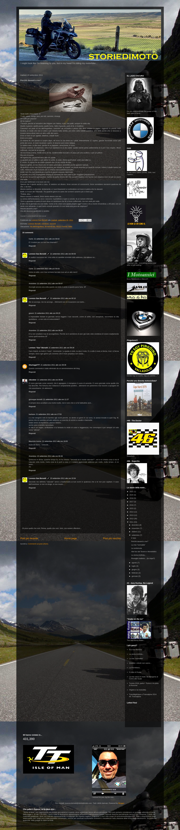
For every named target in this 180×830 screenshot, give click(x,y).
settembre (136, 535)
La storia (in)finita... (138, 555)
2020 (132, 495)
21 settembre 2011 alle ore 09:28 (61, 348)
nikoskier (32, 380)
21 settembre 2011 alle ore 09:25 (47, 313)
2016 (132, 505)
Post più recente (29, 538)
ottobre (135, 532)
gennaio (135, 576)
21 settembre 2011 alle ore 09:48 (50, 380)
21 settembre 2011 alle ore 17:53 (49, 414)
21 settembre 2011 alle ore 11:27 (56, 399)
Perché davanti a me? (139, 541)
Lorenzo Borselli (34, 224)
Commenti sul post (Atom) (38, 544)
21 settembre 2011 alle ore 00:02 (47, 239)
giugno (134, 569)
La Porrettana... (135, 668)
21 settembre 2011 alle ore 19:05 (55, 441)
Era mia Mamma (135, 650)
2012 (132, 519)
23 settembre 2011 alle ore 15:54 (63, 478)
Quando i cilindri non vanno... (140, 663)
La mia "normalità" (138, 545)
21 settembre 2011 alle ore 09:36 (53, 365)
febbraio (135, 573)
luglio (134, 566)
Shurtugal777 (34, 365)
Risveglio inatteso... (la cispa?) (143, 558)
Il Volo (133, 538)
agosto (134, 563)
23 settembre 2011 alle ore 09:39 (50, 456)
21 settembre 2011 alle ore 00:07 (50, 284)
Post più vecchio (112, 538)
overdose (45, 224)
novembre (136, 528)
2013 (132, 515)
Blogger (121, 803)
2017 (132, 502)
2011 (132, 522)
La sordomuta (136, 548)
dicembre (135, 525)
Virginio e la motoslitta (137, 690)
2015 (132, 508)
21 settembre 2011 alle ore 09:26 (50, 330)
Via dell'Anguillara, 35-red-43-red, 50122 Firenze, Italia (51, 227)
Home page (70, 538)
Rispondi (32, 246)
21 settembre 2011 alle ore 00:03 (63, 254)
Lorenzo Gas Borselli (37, 254)
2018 (132, 498)
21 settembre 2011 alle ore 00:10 (63, 298)
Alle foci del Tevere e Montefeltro (143, 552)
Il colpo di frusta (135, 672)
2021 (132, 492)
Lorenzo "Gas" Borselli (38, 348)
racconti (53, 224)
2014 (132, 512)
